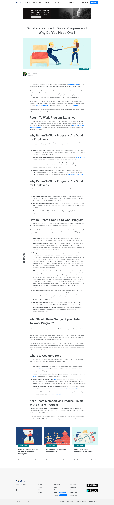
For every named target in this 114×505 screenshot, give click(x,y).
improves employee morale (75, 174)
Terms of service (93, 501)
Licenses (56, 489)
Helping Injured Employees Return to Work (66, 388)
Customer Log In (83, 2)
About (55, 487)
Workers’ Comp (36, 2)
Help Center (73, 487)
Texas (51, 394)
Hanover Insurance (44, 368)
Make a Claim (73, 484)
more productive (81, 157)
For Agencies (73, 495)
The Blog (72, 489)
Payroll (40, 487)
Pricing (40, 489)
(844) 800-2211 (63, 495)
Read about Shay (36, 17)
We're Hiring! (62, 492)
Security (62, 501)
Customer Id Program (81, 501)
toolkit (34, 376)
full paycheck (74, 105)
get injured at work (73, 84)
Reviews (40, 492)
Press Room (57, 484)
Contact (56, 495)
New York (58, 394)
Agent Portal (72, 2)
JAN (55, 379)
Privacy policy (70, 501)
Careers (56, 492)
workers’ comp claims (42, 105)
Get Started (94, 2)
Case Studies (73, 492)
